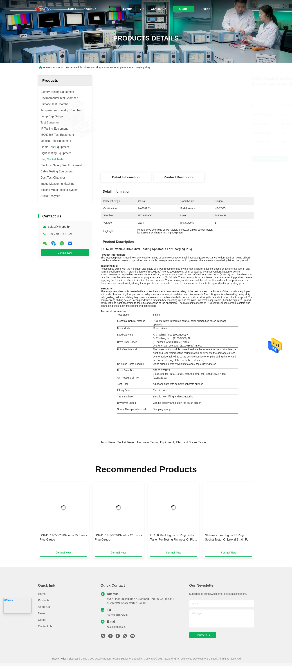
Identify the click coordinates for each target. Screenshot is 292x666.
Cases (42, 619)
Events (127, 8)
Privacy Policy (58, 658)
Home (72, 8)
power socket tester (121, 442)
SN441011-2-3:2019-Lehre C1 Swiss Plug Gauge (118, 537)
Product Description (179, 177)
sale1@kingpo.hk (59, 226)
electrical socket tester (191, 442)
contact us (203, 635)
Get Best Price (198, 159)
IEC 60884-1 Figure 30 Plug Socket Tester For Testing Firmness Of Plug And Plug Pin (173, 538)
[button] (53, 516)
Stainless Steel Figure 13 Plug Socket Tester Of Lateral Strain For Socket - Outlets (227, 538)
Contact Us (158, 8)
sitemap (73, 658)
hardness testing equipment (155, 442)
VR (142, 8)
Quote (183, 8)
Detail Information (126, 177)
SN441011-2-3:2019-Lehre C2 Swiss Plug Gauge (63, 537)
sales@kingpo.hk (116, 627)
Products (109, 8)
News (41, 613)
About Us (89, 8)
